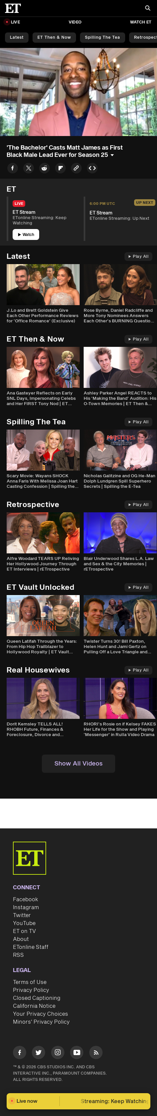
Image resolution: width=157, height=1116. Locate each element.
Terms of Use (29, 982)
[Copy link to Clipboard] (76, 169)
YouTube (24, 923)
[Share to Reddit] (44, 169)
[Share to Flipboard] (60, 169)
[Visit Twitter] (38, 1053)
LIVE (15, 22)
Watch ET (140, 22)
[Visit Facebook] (19, 1053)
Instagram (26, 907)
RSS (18, 955)
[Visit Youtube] (76, 1053)
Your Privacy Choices (40, 1014)
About (21, 939)
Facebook (25, 900)
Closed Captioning (36, 998)
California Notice (34, 1006)
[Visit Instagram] (57, 1053)
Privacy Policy (31, 990)
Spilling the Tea (102, 37)
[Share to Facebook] (13, 169)
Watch (26, 235)
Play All (138, 257)
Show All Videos (78, 763)
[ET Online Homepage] (15, 8)
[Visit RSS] (96, 1053)
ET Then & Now (54, 37)
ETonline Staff (30, 947)
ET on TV (24, 931)
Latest (17, 37)
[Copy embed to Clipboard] (92, 169)
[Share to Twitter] (29, 169)
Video (75, 22)
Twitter (22, 915)
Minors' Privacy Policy (41, 1022)
